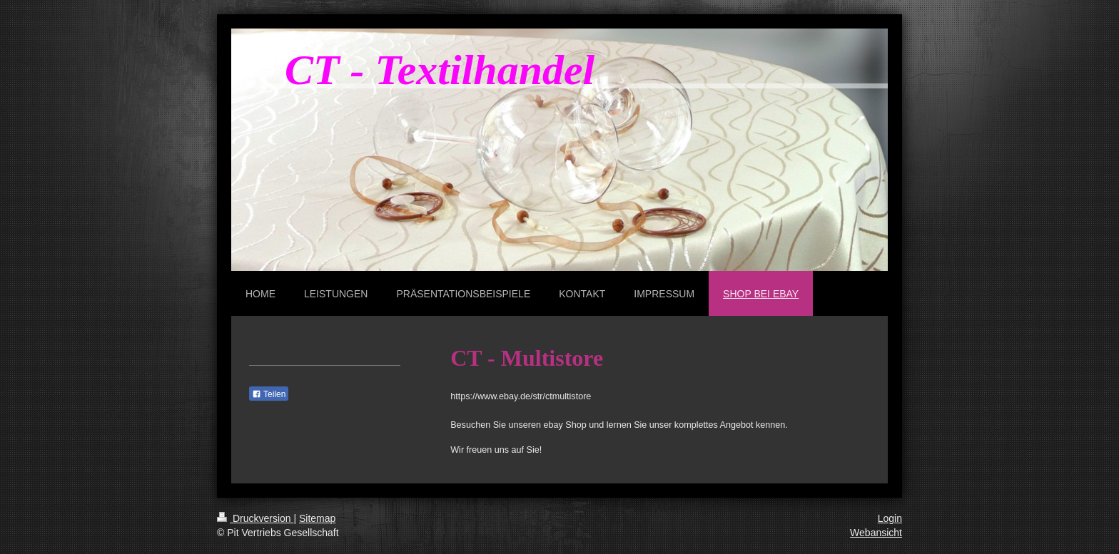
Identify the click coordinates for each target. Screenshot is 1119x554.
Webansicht (876, 532)
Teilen (268, 394)
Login (890, 518)
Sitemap (317, 518)
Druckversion (255, 518)
